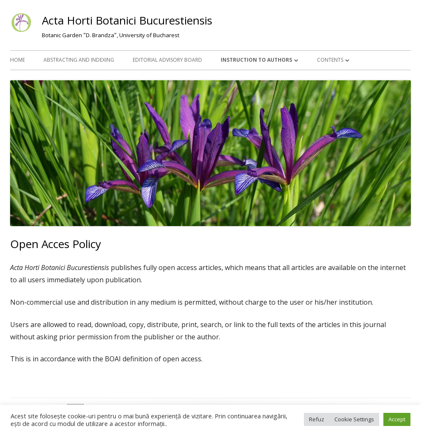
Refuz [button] (316, 419)
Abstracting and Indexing (79, 59)
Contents (330, 59)
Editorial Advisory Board (167, 59)
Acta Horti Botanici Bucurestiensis (127, 20)
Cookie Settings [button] (354, 419)
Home (17, 59)
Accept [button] (396, 419)
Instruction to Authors (256, 59)
